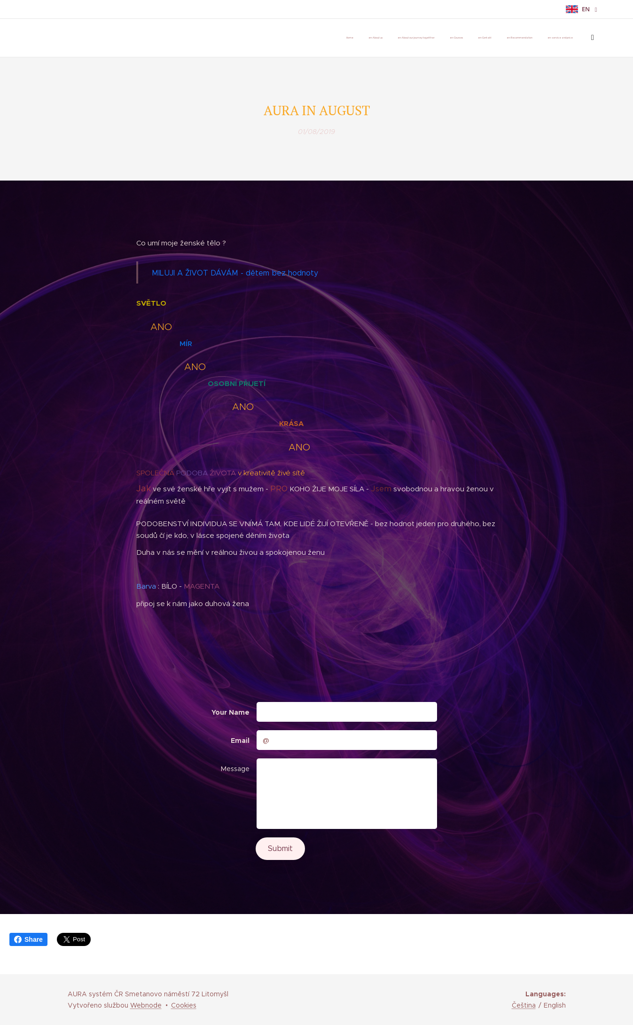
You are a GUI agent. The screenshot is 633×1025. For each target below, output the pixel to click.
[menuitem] (466, 38)
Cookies (183, 1005)
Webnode (146, 1005)
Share (28, 939)
